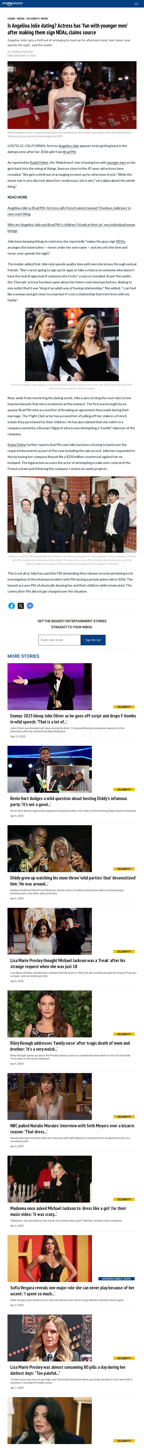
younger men (116, 162)
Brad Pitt (69, 152)
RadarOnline (39, 162)
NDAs (120, 241)
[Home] (12, 4)
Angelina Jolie (69, 146)
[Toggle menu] (138, 4)
